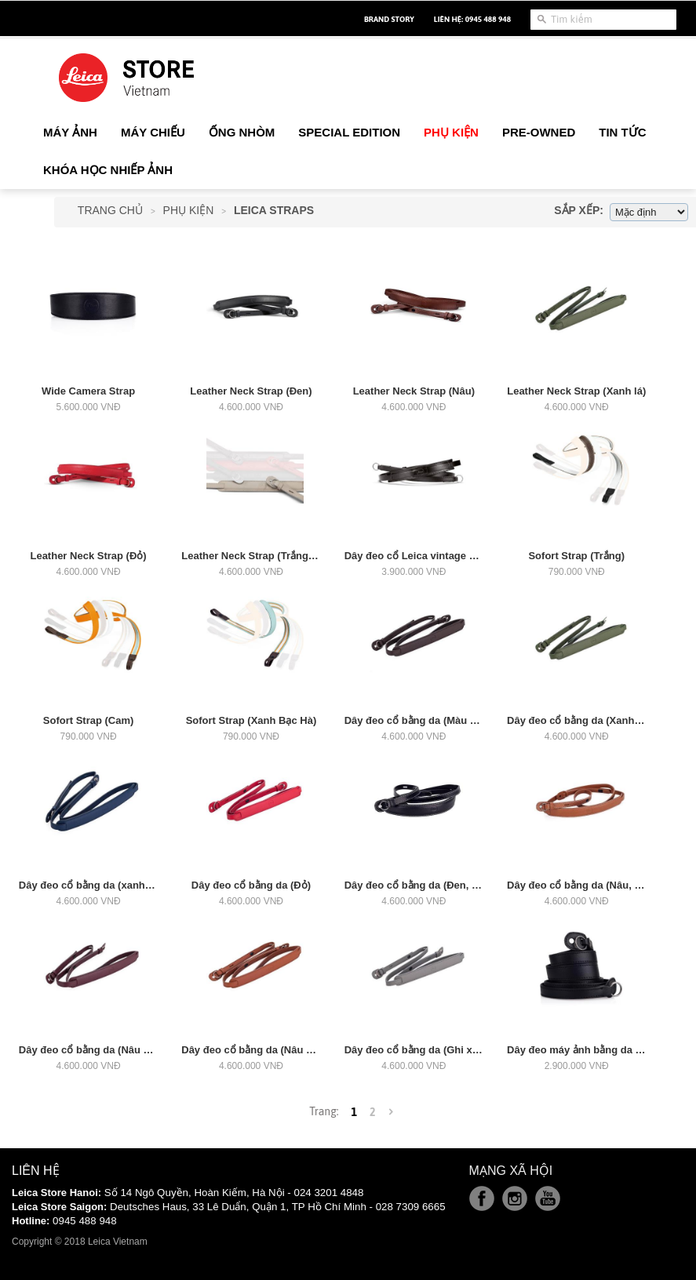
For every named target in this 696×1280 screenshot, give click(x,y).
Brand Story (389, 19)
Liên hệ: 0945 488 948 (472, 19)
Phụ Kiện (188, 210)
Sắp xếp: (578, 210)
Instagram (514, 1198)
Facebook (481, 1198)
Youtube (547, 1198)
